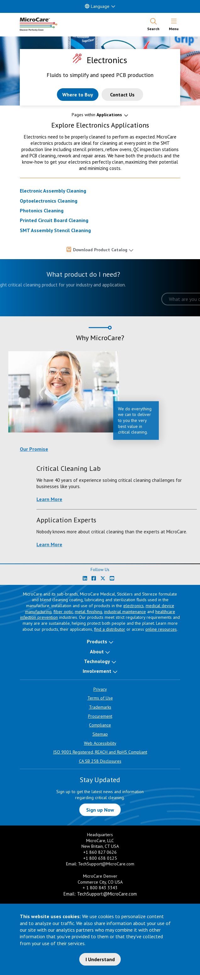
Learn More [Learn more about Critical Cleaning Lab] (168, 499)
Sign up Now (100, 810)
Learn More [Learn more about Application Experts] (168, 544)
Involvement (97, 671)
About (97, 651)
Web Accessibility (100, 743)
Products (97, 641)
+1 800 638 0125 (100, 858)
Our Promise (34, 454)
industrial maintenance (125, 611)
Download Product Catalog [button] (100, 250)
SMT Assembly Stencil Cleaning (55, 230)
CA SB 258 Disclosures (100, 761)
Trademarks (100, 707)
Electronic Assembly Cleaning (53, 191)
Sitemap (100, 734)
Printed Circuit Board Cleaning (54, 220)
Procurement (100, 716)
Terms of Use (100, 698)
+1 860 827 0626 (100, 852)
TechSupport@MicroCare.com (106, 864)
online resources (161, 629)
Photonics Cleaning (42, 210)
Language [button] (97, 6)
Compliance (100, 725)
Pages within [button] (97, 114)
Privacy (100, 689)
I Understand (100, 959)
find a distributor (109, 629)
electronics (133, 605)
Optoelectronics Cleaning (48, 201)
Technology (97, 661)
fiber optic (63, 611)
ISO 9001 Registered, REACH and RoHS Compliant (100, 752)
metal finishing (88, 611)
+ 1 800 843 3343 (100, 888)
